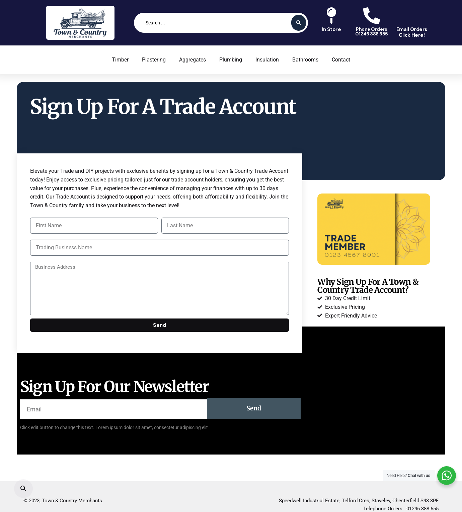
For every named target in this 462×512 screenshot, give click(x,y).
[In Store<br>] (331, 15)
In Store (331, 29)
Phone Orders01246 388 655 (371, 31)
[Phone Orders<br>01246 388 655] (371, 15)
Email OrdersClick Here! (411, 32)
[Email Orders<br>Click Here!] (411, 15)
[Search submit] (298, 23)
